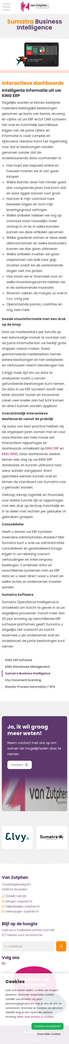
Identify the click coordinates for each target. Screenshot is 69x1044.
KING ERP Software (18, 660)
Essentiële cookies (49, 1034)
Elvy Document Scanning (23, 680)
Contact (19, 765)
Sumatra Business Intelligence (27, 673)
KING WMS (10, 454)
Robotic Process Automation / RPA (30, 687)
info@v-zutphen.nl (17, 901)
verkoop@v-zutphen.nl (20, 911)
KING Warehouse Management (27, 667)
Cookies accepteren (47, 1026)
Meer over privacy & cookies (35, 1017)
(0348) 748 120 (14, 896)
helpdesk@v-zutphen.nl (21, 906)
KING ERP (52, 448)
